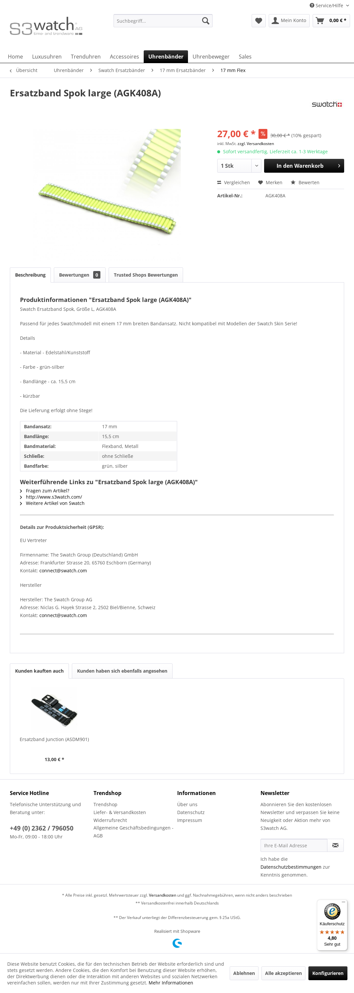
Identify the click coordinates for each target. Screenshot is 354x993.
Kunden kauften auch (39, 671)
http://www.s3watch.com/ (51, 497)
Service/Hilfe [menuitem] (327, 5)
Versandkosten (162, 895)
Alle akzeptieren (283, 973)
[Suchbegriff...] (163, 20)
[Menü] (343, 903)
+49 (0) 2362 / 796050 (41, 828)
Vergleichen (233, 182)
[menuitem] (163, 24)
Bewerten (305, 182)
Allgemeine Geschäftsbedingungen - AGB (134, 832)
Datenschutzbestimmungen (291, 867)
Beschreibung (30, 275)
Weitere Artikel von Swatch (52, 503)
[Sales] (245, 56)
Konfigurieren (328, 973)
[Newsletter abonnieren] (335, 845)
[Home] (15, 56)
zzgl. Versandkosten (256, 143)
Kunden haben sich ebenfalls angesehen (122, 671)
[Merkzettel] (259, 20)
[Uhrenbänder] (166, 56)
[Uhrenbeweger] (211, 56)
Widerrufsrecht (110, 820)
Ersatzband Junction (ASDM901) (54, 739)
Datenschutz (191, 812)
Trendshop (105, 804)
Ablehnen (244, 973)
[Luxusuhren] (47, 56)
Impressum (189, 820)
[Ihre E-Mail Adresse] (293, 845)
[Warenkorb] (331, 20)
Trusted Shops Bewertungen (146, 275)
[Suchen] (206, 20)
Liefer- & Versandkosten (120, 812)
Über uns (187, 804)
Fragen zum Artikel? (44, 490)
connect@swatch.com (63, 570)
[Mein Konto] (289, 20)
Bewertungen (79, 275)
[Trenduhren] (85, 56)
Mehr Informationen (171, 983)
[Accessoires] (124, 56)
